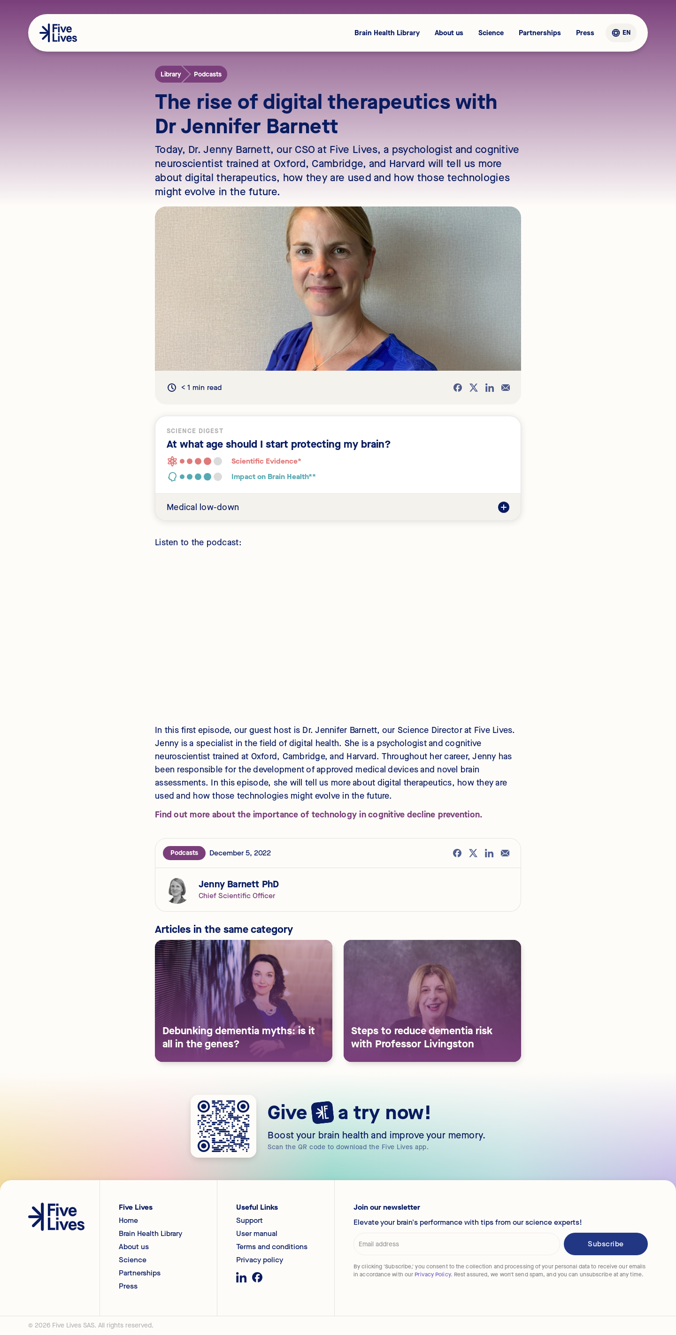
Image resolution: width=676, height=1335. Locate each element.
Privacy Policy (432, 1274)
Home (128, 1220)
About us (449, 33)
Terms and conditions (271, 1246)
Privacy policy (259, 1260)
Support (249, 1220)
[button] (620, 32)
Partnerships (540, 33)
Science (491, 33)
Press (585, 33)
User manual (256, 1233)
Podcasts (184, 852)
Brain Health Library (387, 33)
